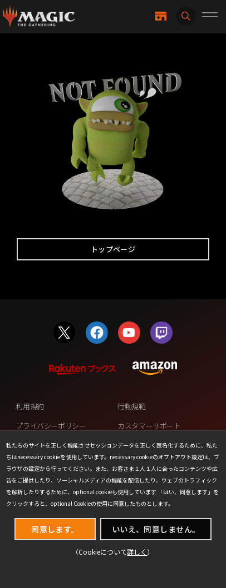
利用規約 (29, 406)
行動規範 (131, 406)
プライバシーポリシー (51, 425)
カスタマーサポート (149, 425)
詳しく (137, 551)
